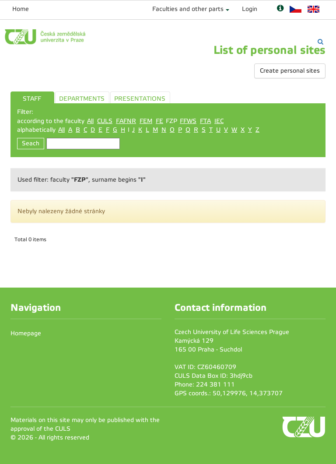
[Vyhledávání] (320, 42)
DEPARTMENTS (82, 98)
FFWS (188, 121)
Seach (30, 143)
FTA (205, 121)
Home (20, 9)
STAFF (32, 98)
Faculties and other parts (188, 9)
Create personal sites (290, 70)
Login (249, 9)
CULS (104, 121)
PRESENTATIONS (139, 98)
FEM (146, 121)
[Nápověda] (280, 9)
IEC (219, 121)
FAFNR (126, 121)
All (90, 121)
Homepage (25, 333)
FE (159, 121)
